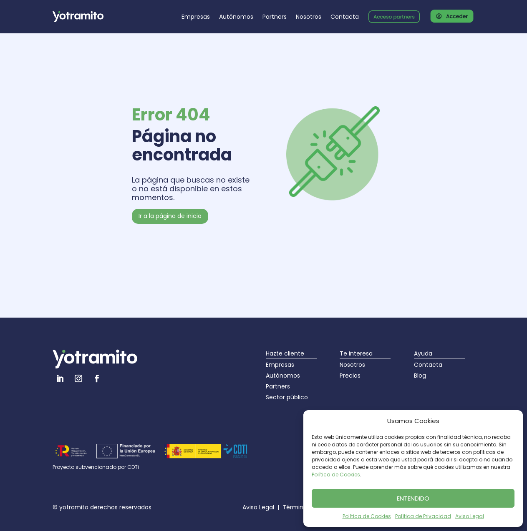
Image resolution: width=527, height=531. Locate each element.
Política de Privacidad (423, 516)
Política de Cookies (336, 474)
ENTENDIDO (413, 498)
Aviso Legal (469, 516)
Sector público (287, 397)
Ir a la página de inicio (170, 216)
